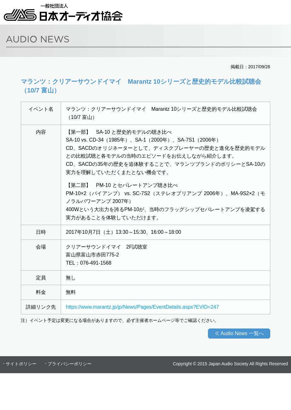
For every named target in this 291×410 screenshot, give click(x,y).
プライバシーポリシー (70, 363)
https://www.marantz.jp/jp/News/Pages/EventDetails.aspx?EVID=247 (142, 307)
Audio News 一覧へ (242, 333)
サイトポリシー (21, 363)
